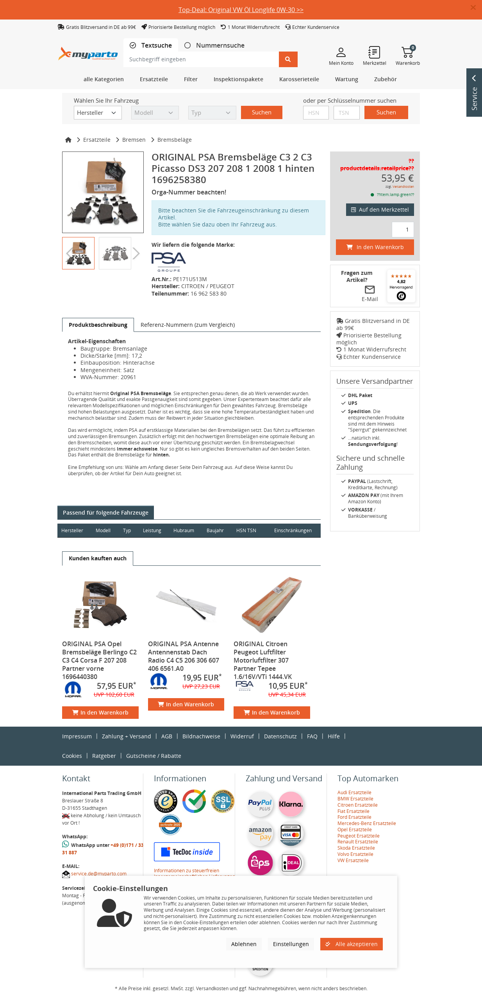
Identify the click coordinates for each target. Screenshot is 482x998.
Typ (127, 530)
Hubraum (185, 530)
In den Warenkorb (100, 712)
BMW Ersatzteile (355, 798)
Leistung (153, 530)
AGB (166, 736)
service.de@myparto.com (99, 873)
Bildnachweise (201, 736)
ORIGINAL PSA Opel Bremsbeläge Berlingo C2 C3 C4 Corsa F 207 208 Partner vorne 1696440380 (99, 660)
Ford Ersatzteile (354, 817)
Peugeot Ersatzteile (358, 835)
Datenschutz (280, 736)
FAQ (312, 736)
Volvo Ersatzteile (355, 854)
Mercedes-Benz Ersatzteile (366, 823)
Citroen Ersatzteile (357, 805)
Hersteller (72, 530)
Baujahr (216, 530)
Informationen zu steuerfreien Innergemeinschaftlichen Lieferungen (194, 873)
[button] (476, 8)
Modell (103, 530)
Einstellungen (291, 944)
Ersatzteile (97, 139)
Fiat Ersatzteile (353, 811)
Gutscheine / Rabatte (153, 755)
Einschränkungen (292, 530)
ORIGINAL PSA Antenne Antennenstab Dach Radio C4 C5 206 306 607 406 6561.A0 (183, 656)
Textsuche (156, 45)
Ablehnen (244, 944)
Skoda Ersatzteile (356, 848)
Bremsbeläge (174, 139)
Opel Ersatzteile (354, 829)
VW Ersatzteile (353, 860)
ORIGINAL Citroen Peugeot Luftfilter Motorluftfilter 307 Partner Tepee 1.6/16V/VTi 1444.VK (263, 660)
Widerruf (242, 736)
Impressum (77, 736)
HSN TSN (248, 530)
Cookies (72, 755)
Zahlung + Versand (126, 736)
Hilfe (334, 736)
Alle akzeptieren (351, 944)
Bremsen (134, 139)
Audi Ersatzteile (354, 792)
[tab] (150, 45)
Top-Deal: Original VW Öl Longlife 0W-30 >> (241, 9)
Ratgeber (104, 755)
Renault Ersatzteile (357, 841)
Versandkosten (403, 186)
